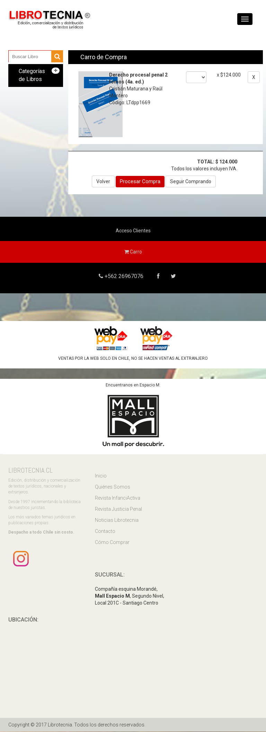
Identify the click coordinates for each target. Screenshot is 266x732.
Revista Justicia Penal (118, 509)
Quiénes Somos (112, 487)
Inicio (101, 476)
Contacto (105, 531)
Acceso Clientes (133, 230)
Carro (133, 252)
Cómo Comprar (112, 542)
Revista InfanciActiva (117, 498)
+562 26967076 (123, 276)
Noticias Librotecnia (117, 520)
